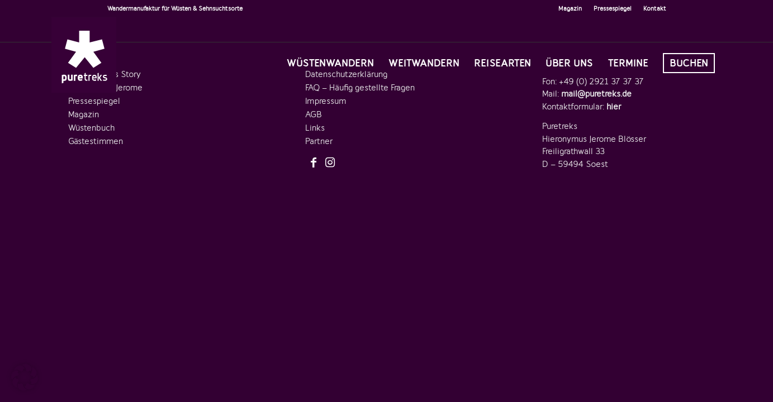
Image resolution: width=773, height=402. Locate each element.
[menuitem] (570, 8)
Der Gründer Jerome (105, 88)
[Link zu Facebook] (313, 163)
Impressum (325, 101)
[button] (24, 377)
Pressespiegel (613, 8)
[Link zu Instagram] (330, 163)
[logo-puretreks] (84, 55)
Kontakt (654, 8)
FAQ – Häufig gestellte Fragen (360, 88)
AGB (313, 114)
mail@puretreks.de (596, 94)
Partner (319, 141)
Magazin (570, 8)
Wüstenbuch (91, 128)
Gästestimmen (95, 141)
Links (315, 128)
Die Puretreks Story (104, 74)
